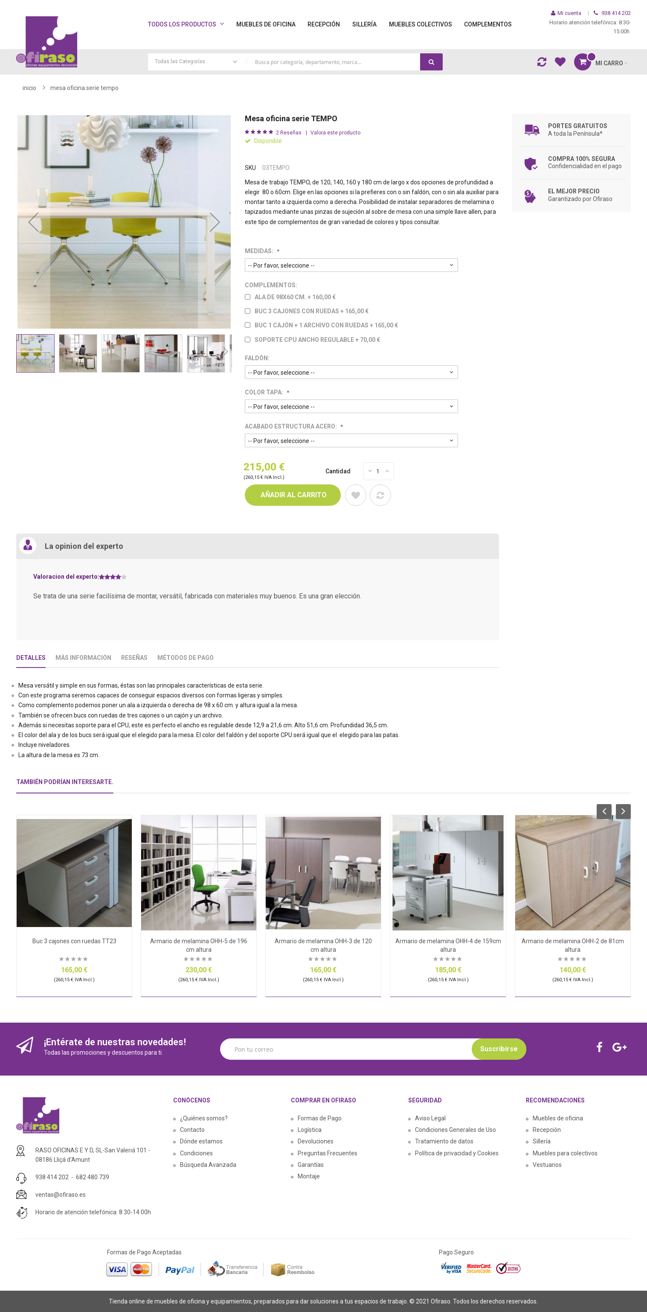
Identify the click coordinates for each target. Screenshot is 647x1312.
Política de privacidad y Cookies (457, 1153)
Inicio (29, 88)
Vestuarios (547, 1164)
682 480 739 (92, 1177)
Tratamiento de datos (444, 1141)
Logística (310, 1129)
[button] (33, 222)
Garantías (311, 1164)
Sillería (542, 1141)
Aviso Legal (430, 1118)
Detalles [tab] (31, 657)
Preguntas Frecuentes (327, 1153)
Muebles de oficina (558, 1118)
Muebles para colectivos (565, 1153)
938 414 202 (52, 1177)
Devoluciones (316, 1141)
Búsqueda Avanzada (208, 1164)
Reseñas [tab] (134, 657)
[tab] (64, 785)
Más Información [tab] (83, 657)
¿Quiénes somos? (204, 1118)
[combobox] (295, 61)
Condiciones (196, 1153)
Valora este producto (335, 133)
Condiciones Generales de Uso (455, 1129)
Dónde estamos (201, 1141)
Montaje (309, 1176)
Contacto (192, 1129)
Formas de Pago (320, 1118)
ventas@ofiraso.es (60, 1194)
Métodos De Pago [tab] (185, 657)
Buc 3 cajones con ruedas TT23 (74, 941)
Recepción (547, 1129)
